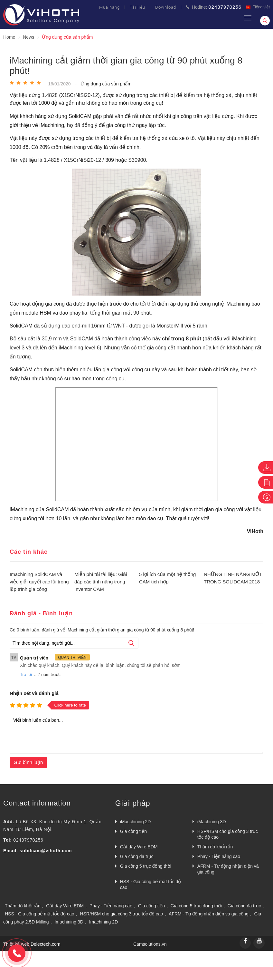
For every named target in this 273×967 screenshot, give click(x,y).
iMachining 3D (211, 821)
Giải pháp (132, 803)
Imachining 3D (68, 921)
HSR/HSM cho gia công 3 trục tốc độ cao (227, 834)
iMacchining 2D (135, 821)
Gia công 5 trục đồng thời (145, 866)
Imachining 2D (103, 921)
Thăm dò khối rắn (215, 846)
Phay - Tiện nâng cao (218, 856)
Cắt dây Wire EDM (139, 846)
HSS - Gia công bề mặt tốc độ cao (150, 884)
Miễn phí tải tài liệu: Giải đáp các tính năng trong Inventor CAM (100, 581)
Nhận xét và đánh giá (34, 693)
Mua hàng (109, 7)
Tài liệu (137, 7)
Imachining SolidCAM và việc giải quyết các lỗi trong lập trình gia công (39, 581)
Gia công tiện (133, 831)
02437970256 (28, 840)
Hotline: (213, 7)
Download (165, 7)
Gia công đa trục (137, 856)
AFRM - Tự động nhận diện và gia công (228, 869)
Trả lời (26, 674)
